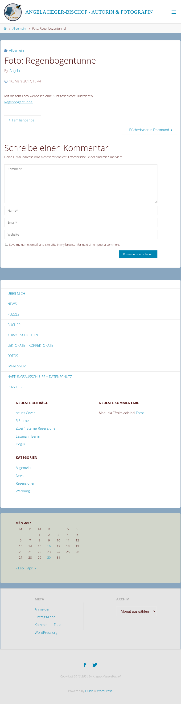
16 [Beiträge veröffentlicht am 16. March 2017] (49, 546)
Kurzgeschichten (23, 335)
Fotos (13, 356)
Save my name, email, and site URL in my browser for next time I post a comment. (62, 244)
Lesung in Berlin (28, 436)
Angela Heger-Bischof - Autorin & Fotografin (89, 12)
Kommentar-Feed (48, 624)
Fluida (88, 690)
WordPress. (105, 690)
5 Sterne (22, 420)
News (12, 304)
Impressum (17, 366)
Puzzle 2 (15, 387)
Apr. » (31, 568)
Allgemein (19, 28)
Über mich (16, 293)
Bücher (14, 325)
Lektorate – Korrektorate (30, 345)
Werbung (23, 491)
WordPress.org (46, 632)
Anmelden (42, 609)
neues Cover (25, 413)
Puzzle (14, 314)
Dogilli (20, 444)
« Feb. (20, 568)
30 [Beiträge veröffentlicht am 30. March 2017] (49, 557)
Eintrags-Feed (45, 617)
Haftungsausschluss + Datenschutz (40, 376)
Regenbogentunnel (18, 102)
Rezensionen (25, 483)
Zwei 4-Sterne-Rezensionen (36, 428)
